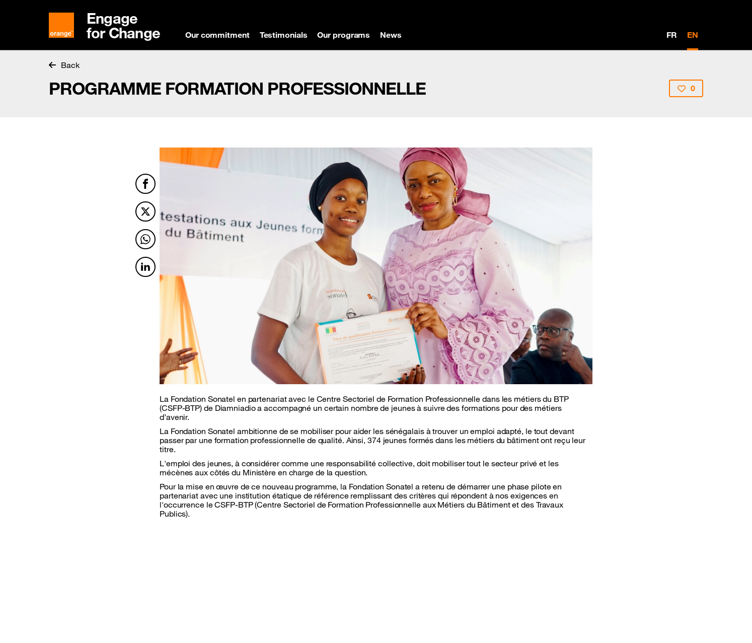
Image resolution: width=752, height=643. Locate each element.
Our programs (343, 35)
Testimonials (284, 35)
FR (671, 35)
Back (64, 65)
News (391, 35)
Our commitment (217, 35)
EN (692, 35)
